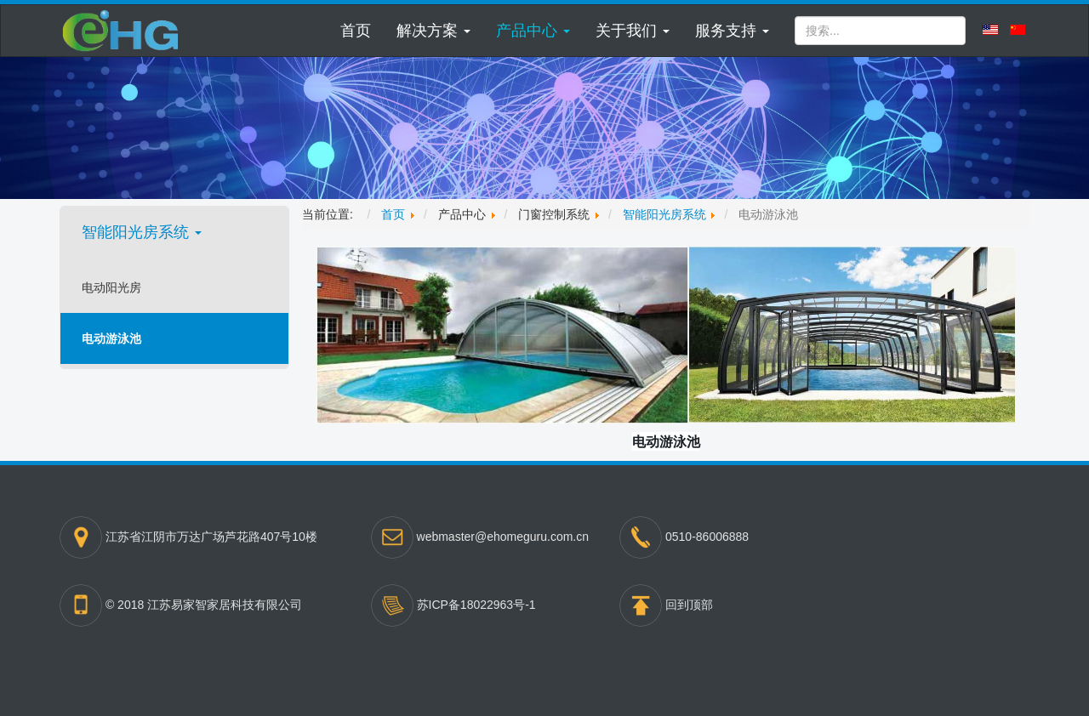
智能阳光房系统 (142, 232)
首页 (355, 30)
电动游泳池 (111, 338)
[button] (433, 30)
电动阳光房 (111, 287)
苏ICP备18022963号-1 (476, 604)
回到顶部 (689, 604)
